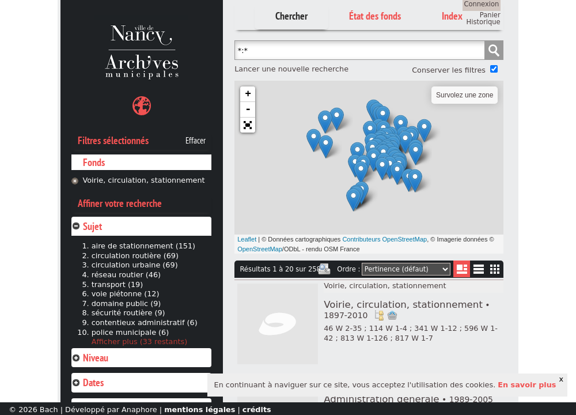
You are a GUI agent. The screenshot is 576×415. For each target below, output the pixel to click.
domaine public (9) (126, 303)
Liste (461, 269)
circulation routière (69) (135, 255)
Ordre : (348, 269)
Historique (484, 22)
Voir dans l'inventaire (379, 315)
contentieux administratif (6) (145, 322)
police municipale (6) (130, 332)
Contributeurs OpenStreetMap (384, 239)
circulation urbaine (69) (135, 265)
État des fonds (375, 15)
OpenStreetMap (259, 249)
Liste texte (478, 271)
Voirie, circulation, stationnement (143, 180)
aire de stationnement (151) (143, 246)
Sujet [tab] (86, 226)
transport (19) (117, 284)
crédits (256, 409)
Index (452, 15)
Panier (490, 15)
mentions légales (199, 409)
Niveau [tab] (89, 357)
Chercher (291, 15)
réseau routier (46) (126, 274)
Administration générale (408, 399)
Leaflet (246, 239)
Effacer (195, 140)
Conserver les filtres (449, 70)
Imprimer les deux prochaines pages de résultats (324, 269)
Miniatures (495, 269)
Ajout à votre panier (392, 315)
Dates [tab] (87, 382)
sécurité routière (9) (128, 312)
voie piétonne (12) (126, 293)
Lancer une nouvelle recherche (291, 69)
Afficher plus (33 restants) (140, 341)
